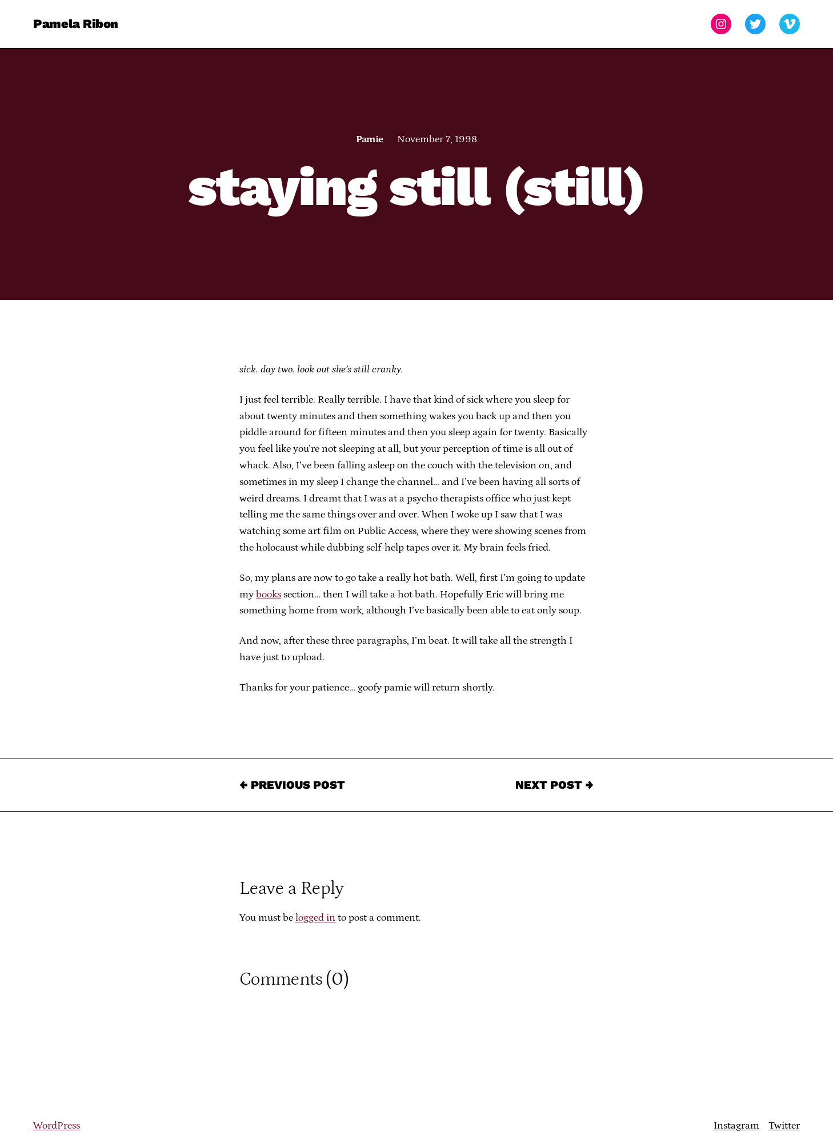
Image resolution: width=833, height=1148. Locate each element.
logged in (315, 918)
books (268, 594)
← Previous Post (292, 785)
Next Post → (554, 785)
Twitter (784, 1125)
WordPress (56, 1125)
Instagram (736, 1125)
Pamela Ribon (75, 24)
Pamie (369, 139)
